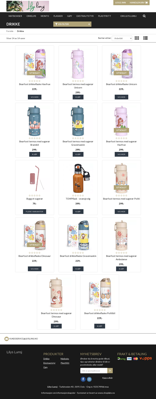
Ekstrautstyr (85, 16)
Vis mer (35, 97)
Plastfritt (104, 16)
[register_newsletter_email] (110, 370)
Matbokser (15, 16)
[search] (144, 15)
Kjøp (78, 97)
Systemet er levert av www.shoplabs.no (96, 393)
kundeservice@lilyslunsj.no (23, 339)
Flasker (58, 16)
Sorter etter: (104, 38)
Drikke (46, 358)
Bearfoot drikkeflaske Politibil (99, 313)
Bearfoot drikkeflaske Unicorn (121, 84)
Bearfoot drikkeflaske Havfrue (34, 84)
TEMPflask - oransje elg (78, 198)
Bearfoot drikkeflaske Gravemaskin (78, 256)
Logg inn (120, 2)
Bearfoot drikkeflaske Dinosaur (34, 256)
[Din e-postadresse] (93, 370)
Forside (9, 31)
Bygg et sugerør (34, 198)
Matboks (65, 358)
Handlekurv (139, 2)
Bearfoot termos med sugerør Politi (121, 198)
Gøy (69, 16)
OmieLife (31, 16)
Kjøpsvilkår (107, 378)
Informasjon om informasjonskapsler (58, 393)
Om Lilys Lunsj (128, 16)
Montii (45, 16)
